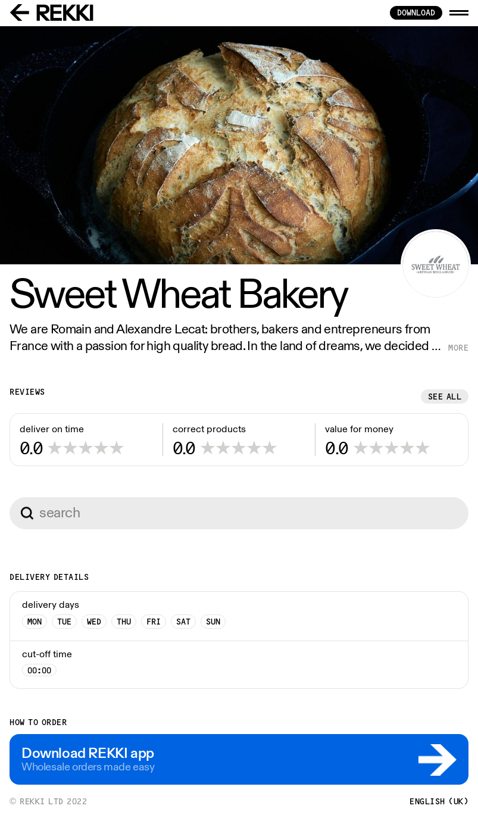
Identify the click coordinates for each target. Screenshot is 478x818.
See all (445, 396)
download (416, 12)
